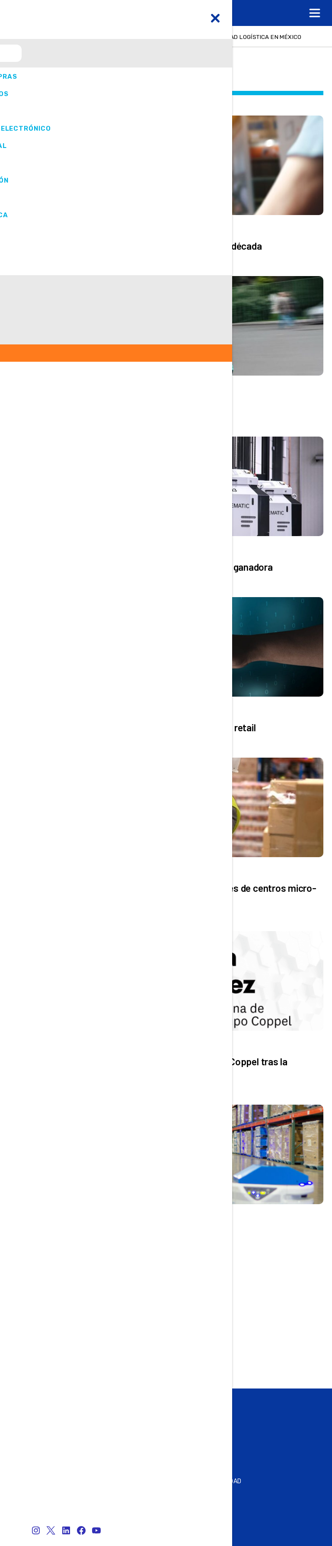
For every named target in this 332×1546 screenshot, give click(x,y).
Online (73, 1403)
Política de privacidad (205, 1481)
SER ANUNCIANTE (44, 1493)
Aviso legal (188, 1505)
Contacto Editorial (48, 1481)
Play (69, 1423)
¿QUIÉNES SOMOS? (196, 1493)
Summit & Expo (87, 1413)
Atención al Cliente (48, 1505)
